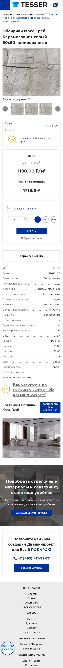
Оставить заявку (31, 568)
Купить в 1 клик (31, 238)
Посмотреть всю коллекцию (50, 407)
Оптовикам (31, 665)
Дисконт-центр (32, 660)
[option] (31, 72)
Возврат (32, 628)
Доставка (31, 623)
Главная (7, 14)
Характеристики (31, 255)
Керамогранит (35, 14)
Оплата (31, 619)
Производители (31, 607)
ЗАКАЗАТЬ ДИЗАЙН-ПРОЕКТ (31, 513)
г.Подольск (29, 208)
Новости (31, 594)
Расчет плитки (31, 632)
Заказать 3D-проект (31, 644)
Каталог (19, 14)
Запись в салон (7, 648)
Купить (31, 231)
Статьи (31, 598)
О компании (31, 602)
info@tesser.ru (31, 648)
